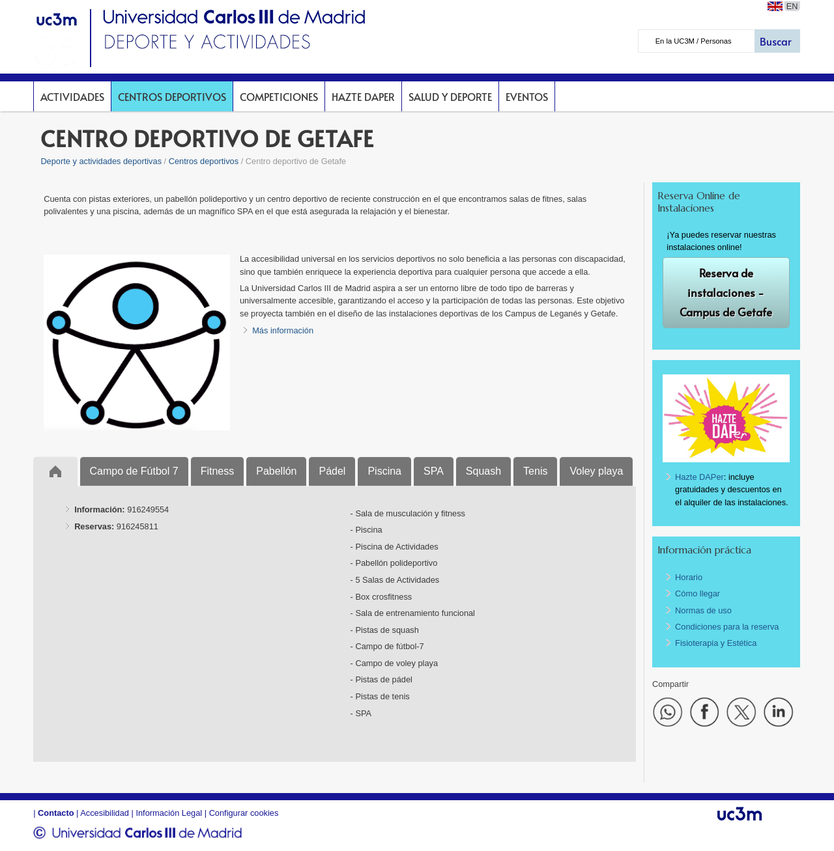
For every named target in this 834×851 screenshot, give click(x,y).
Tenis (535, 471)
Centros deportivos (172, 96)
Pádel (332, 471)
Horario (688, 577)
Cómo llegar (697, 593)
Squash (483, 471)
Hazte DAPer (363, 96)
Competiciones (279, 96)
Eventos (527, 96)
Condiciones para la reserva (727, 627)
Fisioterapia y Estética (715, 643)
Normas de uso (703, 610)
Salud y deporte (450, 96)
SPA (434, 471)
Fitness (218, 471)
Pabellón (276, 471)
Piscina (384, 471)
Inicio (55, 471)
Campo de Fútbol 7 (134, 471)
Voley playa (596, 471)
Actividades (72, 96)
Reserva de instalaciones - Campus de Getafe (726, 293)
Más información (282, 330)
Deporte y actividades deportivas (101, 161)
